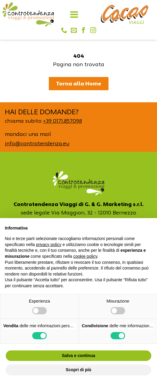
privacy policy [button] (48, 244)
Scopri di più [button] (78, 369)
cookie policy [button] (85, 256)
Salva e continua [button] (78, 355)
